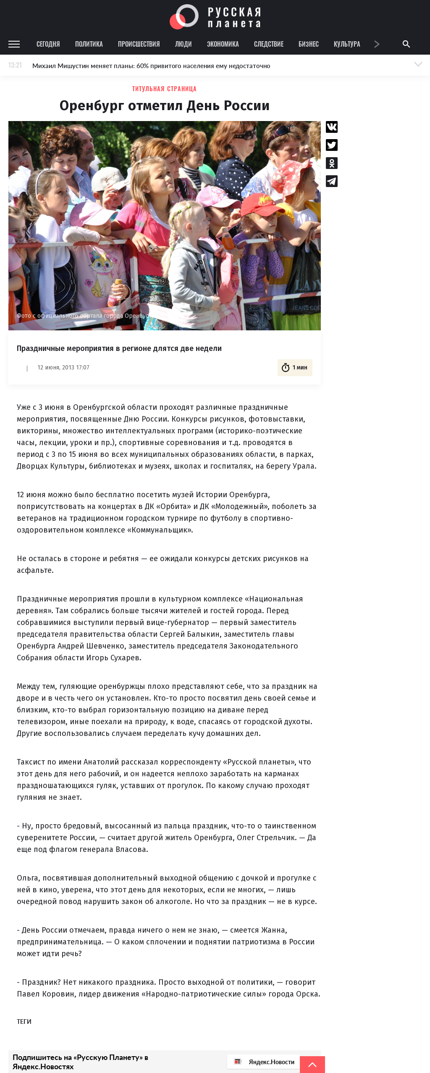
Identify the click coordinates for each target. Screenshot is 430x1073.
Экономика (223, 43)
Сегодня (48, 43)
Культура (347, 43)
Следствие (268, 43)
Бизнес (309, 43)
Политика (89, 43)
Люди (183, 43)
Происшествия (139, 43)
